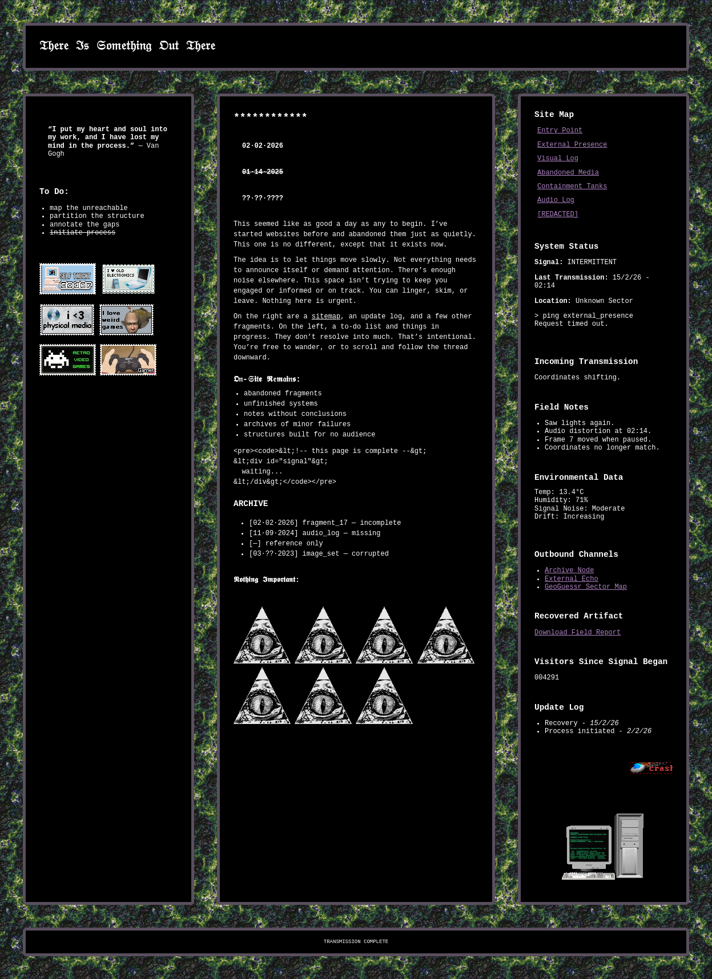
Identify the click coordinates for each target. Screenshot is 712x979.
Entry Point (559, 131)
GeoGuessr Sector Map (586, 587)
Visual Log (557, 159)
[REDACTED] (557, 215)
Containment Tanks (572, 187)
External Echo (571, 579)
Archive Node (569, 571)
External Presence (572, 145)
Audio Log (555, 200)
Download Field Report (577, 633)
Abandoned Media (568, 173)
